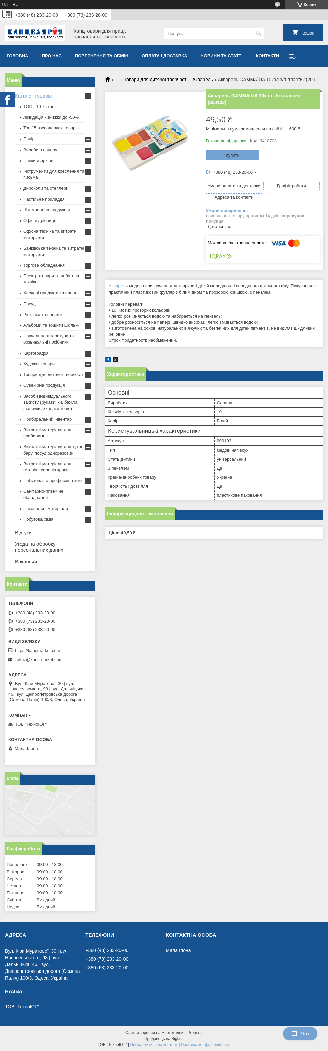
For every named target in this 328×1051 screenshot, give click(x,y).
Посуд (29, 303)
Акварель (202, 79)
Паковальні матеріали (45, 508)
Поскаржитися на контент (153, 1044)
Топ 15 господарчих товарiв (51, 127)
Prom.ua (195, 1032)
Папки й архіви (38, 160)
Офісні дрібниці (39, 220)
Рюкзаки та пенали (42, 314)
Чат (300, 1034)
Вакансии (26, 561)
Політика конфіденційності (206, 1044)
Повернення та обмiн (101, 55)
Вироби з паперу (40, 149)
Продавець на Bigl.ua (164, 1038)
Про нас (51, 55)
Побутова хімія (38, 519)
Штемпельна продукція (46, 209)
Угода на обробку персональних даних (39, 547)
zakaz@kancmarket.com (39, 659)
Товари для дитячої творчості (156, 79)
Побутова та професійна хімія (53, 480)
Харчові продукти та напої (49, 292)
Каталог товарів (33, 96)
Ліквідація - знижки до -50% (51, 117)
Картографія (36, 353)
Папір (29, 138)
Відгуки (23, 532)
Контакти (267, 55)
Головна (17, 55)
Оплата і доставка (164, 55)
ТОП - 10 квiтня (38, 106)
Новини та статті (222, 55)
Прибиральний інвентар (47, 419)
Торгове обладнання (44, 265)
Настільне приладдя (44, 199)
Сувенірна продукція (44, 385)
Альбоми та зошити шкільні (51, 325)
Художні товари (39, 363)
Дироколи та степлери (45, 188)
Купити (233, 155)
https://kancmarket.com (37, 650)
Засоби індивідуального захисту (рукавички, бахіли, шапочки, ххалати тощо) (50, 402)
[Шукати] (258, 33)
